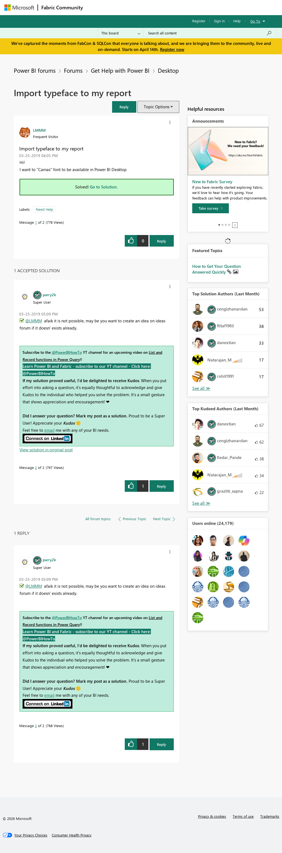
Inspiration (119, 7)
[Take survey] (210, 208)
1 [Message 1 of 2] (36, 222)
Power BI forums (35, 70)
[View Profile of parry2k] (49, 294)
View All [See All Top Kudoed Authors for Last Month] (201, 503)
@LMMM (33, 320)
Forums (95, 7)
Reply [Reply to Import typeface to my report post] (161, 241)
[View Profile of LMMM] (39, 130)
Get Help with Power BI (120, 70)
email (49, 430)
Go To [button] (255, 21)
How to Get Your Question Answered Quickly (216, 269)
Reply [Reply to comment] (161, 486)
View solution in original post (46, 449)
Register (198, 20)
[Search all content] (209, 33)
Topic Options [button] (156, 106)
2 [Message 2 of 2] (36, 467)
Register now (172, 49)
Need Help (44, 209)
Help (237, 20)
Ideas (142, 7)
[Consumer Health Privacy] (71, 835)
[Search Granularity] (120, 33)
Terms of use (243, 816)
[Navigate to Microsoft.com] (19, 7)
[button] (124, 106)
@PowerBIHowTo (67, 352)
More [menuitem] (210, 7)
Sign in (219, 20)
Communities (166, 7)
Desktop (168, 70)
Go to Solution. (104, 187)
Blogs (191, 7)
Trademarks (269, 816)
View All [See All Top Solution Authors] (201, 388)
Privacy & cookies (212, 816)
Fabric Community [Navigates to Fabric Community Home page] (62, 7)
